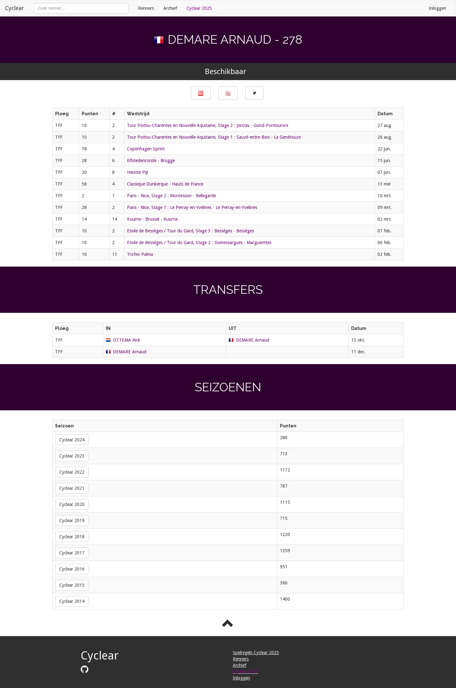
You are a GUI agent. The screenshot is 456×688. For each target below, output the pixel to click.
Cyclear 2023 (72, 455)
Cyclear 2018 (72, 536)
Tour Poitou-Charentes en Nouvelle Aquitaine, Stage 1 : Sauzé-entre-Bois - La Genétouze (214, 137)
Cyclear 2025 (199, 8)
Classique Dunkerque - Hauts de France (165, 183)
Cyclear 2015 (72, 585)
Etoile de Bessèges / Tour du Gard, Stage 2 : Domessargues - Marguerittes (199, 242)
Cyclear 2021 (72, 488)
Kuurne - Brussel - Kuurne (152, 219)
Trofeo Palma (140, 254)
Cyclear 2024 (72, 439)
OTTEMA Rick (126, 340)
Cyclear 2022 (72, 472)
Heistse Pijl (137, 172)
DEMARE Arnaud (252, 340)
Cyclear (14, 8)
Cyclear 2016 (72, 568)
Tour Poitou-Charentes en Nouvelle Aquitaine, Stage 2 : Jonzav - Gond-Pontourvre (207, 125)
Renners (146, 8)
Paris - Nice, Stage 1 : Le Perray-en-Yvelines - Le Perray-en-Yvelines (192, 207)
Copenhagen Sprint (146, 148)
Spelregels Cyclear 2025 (256, 652)
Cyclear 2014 (72, 601)
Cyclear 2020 (72, 504)
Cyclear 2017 (72, 552)
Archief (170, 8)
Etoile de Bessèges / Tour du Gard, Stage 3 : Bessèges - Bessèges (190, 230)
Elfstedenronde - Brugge (151, 160)
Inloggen (437, 8)
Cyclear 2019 (72, 520)
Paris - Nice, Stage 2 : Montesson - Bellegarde (171, 195)
